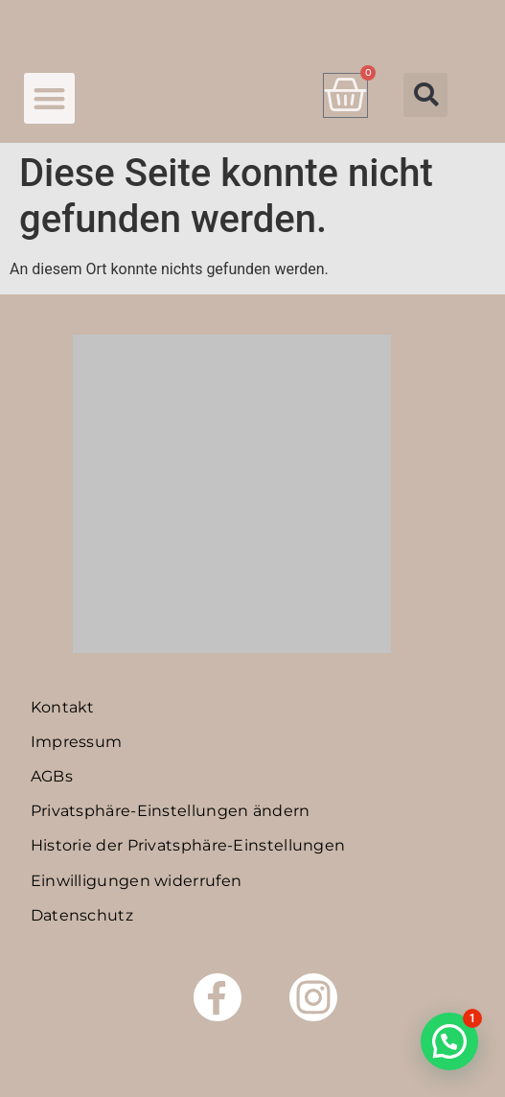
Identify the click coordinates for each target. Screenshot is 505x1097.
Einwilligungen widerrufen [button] (136, 881)
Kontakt (63, 707)
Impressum (77, 742)
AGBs (52, 776)
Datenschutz (82, 915)
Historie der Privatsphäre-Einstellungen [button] (188, 845)
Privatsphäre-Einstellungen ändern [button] (170, 811)
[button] (49, 98)
